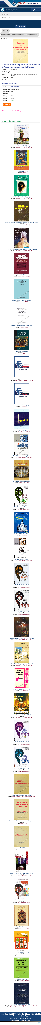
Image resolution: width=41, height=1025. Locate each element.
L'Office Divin (21, 847)
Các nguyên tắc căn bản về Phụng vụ (22, 146)
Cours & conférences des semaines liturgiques (21, 821)
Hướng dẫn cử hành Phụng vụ (21, 197)
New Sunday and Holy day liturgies (21, 300)
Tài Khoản (37, 10)
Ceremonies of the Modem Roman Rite (21, 325)
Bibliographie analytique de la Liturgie (22, 795)
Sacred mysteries (21, 274)
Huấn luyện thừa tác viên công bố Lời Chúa (21, 715)
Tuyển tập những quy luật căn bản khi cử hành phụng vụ (22, 249)
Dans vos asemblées (21, 378)
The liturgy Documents (22, 351)
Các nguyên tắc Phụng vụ (21, 171)
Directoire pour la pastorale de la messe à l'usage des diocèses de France (19, 35)
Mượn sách (6, 104)
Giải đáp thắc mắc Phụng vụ (21, 507)
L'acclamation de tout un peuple (21, 405)
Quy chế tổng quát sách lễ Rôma (21, 1004)
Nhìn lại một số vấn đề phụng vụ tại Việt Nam (22, 638)
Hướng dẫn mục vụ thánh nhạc (21, 481)
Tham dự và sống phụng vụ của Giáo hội (22, 664)
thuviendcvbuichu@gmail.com (20, 1020)
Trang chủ (5, 30)
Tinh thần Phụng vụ (21, 926)
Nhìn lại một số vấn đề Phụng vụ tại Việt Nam (21, 873)
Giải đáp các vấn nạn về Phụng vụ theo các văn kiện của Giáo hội (21, 222)
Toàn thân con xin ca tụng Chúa (21, 456)
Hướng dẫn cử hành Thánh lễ (21, 533)
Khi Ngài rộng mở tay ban (21, 559)
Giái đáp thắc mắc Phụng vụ (21, 611)
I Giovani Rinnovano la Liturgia (21, 689)
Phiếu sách (21, 26)
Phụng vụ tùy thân (21, 430)
